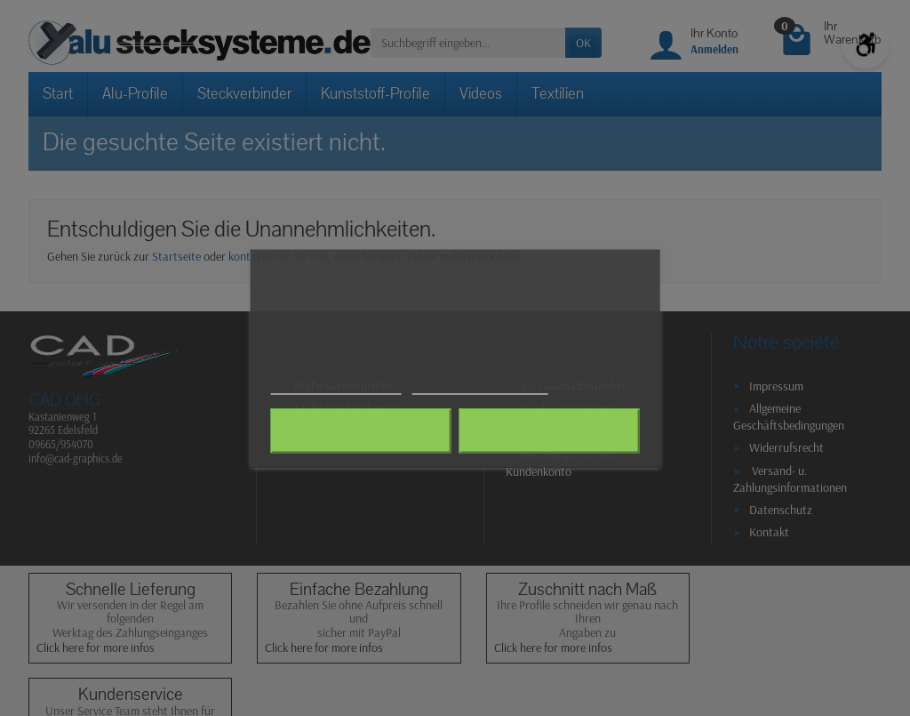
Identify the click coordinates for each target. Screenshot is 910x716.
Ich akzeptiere (548, 430)
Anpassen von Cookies (479, 385)
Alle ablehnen (361, 430)
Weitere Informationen (336, 385)
